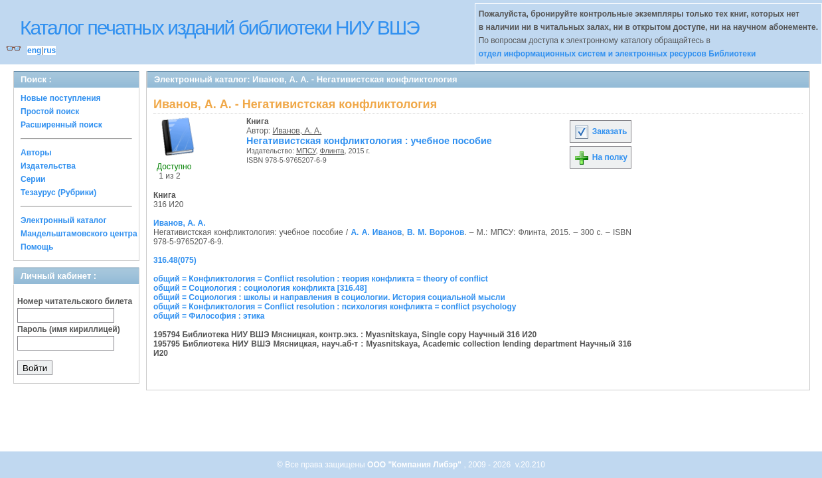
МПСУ (306, 151)
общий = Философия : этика (209, 316)
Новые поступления (61, 98)
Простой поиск (50, 111)
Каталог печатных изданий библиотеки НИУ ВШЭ (219, 28)
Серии (33, 179)
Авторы (36, 152)
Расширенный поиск (61, 124)
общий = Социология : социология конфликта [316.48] (260, 288)
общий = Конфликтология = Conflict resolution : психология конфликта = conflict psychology (334, 306)
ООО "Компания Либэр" (415, 464)
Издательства (48, 166)
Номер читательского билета (74, 301)
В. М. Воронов (435, 232)
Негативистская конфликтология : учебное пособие (369, 140)
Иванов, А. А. (297, 130)
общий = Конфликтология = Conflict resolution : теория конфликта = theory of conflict (320, 278)
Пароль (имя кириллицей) (68, 329)
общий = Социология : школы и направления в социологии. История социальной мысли (329, 297)
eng (34, 50)
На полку (600, 157)
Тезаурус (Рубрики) (58, 192)
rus (49, 50)
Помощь (37, 247)
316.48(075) (175, 260)
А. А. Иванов (376, 232)
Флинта (332, 151)
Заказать (600, 131)
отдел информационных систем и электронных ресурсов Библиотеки (617, 53)
